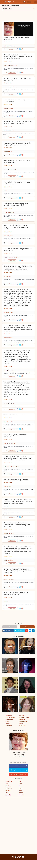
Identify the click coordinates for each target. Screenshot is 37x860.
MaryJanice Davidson (24, 717)
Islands (5, 510)
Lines (5, 235)
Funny (7, 783)
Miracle (9, 370)
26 (6, 72)
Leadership (8, 790)
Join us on (18, 765)
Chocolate (8, 130)
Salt (8, 65)
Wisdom (20, 788)
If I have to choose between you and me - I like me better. (18, 249)
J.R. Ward (8, 723)
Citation (23, 756)
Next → (27, 627)
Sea (8, 510)
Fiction (10, 169)
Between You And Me (8, 257)
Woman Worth (13, 65)
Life (7, 108)
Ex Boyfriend (12, 466)
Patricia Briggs (22, 725)
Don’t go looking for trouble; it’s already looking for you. (17, 183)
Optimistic (10, 108)
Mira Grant (21, 723)
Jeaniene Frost (9, 725)
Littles (12, 130)
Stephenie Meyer (9, 719)
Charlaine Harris (8, 42)
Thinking (5, 370)
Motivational (9, 788)
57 (6, 49)
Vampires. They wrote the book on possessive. (15, 435)
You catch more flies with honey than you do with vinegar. (17, 101)
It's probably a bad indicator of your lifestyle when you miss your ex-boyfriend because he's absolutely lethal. (18, 458)
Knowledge (8, 795)
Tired (5, 312)
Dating (17, 466)
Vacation (13, 46)
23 (6, 115)
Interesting (6, 169)
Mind (10, 276)
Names (8, 312)
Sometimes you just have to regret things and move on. (17, 79)
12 (6, 474)
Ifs (11, 151)
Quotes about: (18, 8)
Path (8, 579)
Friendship (8, 786)
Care (10, 510)
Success (20, 783)
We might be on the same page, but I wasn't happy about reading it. (16, 204)
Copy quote (12, 49)
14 (6, 94)
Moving (14, 86)
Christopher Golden (23, 721)
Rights (11, 560)
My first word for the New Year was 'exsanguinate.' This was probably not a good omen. (17, 524)
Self (4, 130)
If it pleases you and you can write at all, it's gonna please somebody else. (17, 144)
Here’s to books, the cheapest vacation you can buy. (16, 38)
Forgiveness (6, 86)
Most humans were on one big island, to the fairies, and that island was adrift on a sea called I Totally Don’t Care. (18, 501)
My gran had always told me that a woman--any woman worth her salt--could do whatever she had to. (18, 56)
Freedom (21, 792)
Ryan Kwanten (22, 719)
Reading (8, 46)
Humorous (6, 403)
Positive (7, 792)
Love (5, 108)
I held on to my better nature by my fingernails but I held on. (16, 593)
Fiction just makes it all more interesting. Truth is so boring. (17, 161)
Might (9, 212)
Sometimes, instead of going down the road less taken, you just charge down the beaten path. (18, 571)
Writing (5, 151)
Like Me (15, 257)
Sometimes (11, 579)
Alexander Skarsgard (10, 717)
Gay (4, 560)
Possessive (13, 443)
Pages (12, 212)
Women (5, 65)
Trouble (5, 190)
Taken (5, 579)
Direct (11, 235)
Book (5, 46)
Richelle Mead (9, 715)
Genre (10, 486)
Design (11, 312)
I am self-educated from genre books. (16, 480)
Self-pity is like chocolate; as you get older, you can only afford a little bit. (18, 122)
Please (8, 151)
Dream (20, 790)
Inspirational (9, 781)
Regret (10, 86)
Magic (13, 370)
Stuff (12, 421)
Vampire (9, 421)
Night (13, 403)
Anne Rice (8, 721)
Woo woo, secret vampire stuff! (14, 415)
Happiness (21, 795)
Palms (7, 235)
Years (7, 276)
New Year (6, 533)
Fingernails (6, 601)
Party (10, 403)
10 (6, 563)
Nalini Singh (21, 715)
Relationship (6, 466)
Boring (14, 169)
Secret (5, 421)
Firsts (12, 533)
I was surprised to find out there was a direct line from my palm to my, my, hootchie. (16, 227)
